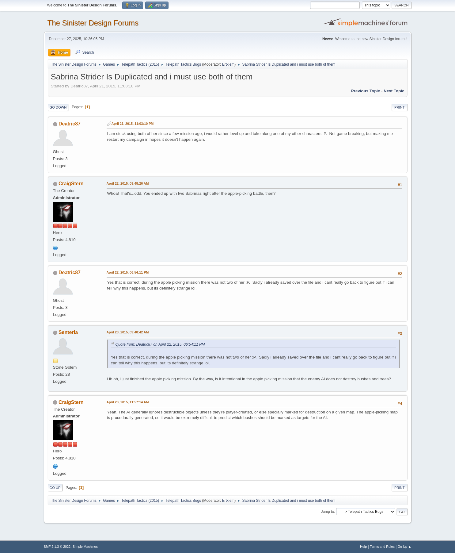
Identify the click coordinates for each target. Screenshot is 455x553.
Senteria (68, 332)
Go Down (58, 107)
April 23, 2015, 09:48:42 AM (128, 332)
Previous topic (365, 91)
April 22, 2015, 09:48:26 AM (128, 183)
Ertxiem (228, 64)
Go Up (55, 488)
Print (399, 107)
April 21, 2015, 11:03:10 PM (133, 123)
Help (363, 546)
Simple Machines (85, 546)
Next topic (394, 91)
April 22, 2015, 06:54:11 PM (128, 272)
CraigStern (71, 183)
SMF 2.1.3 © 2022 (57, 546)
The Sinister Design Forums (92, 23)
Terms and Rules (382, 546)
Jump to (327, 511)
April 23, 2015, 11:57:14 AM (128, 402)
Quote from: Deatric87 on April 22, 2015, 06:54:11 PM (160, 344)
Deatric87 (70, 123)
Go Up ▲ (404, 546)
